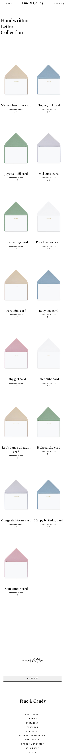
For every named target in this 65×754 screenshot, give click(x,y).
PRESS (32, 753)
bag (59, 4)
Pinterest (32, 732)
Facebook (32, 727)
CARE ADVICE (32, 740)
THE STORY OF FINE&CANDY (32, 736)
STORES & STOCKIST (32, 744)
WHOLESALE (32, 748)
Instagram (32, 723)
